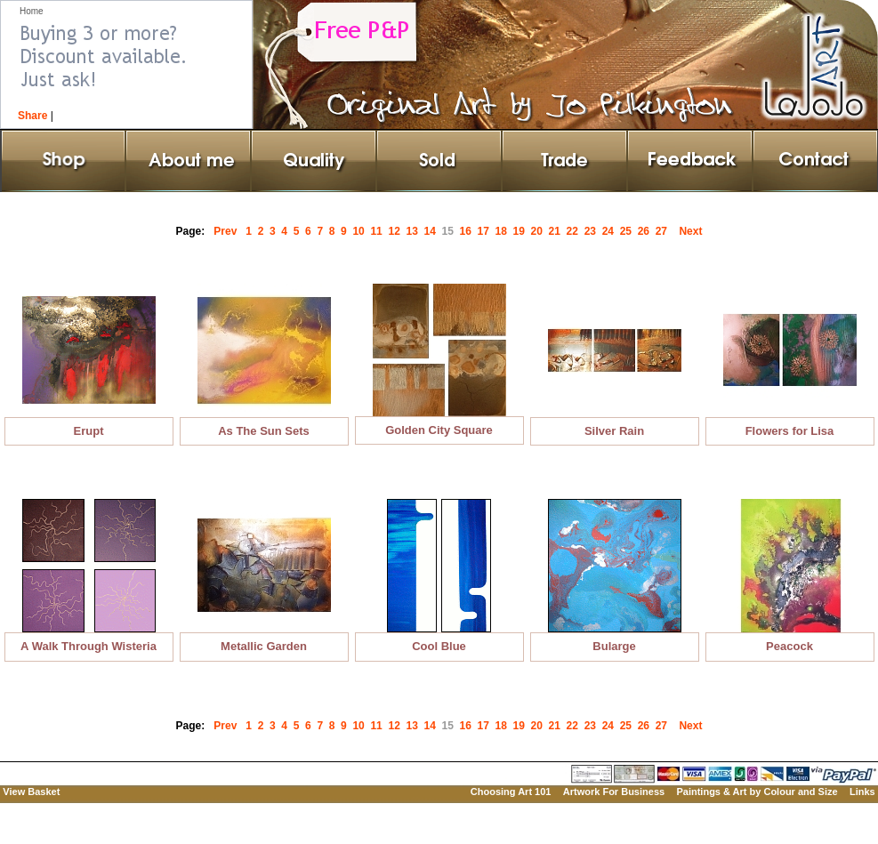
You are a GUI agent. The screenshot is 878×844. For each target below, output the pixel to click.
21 (558, 231)
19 (522, 231)
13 (414, 231)
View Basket (31, 791)
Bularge (613, 646)
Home (32, 11)
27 (664, 231)
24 (611, 231)
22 (575, 231)
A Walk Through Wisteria (88, 646)
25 (629, 231)
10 (361, 231)
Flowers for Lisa (789, 431)
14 (432, 231)
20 (540, 231)
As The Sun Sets (264, 431)
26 (647, 231)
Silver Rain (614, 431)
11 (379, 231)
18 (504, 231)
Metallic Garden (264, 646)
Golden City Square (439, 430)
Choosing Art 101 (511, 791)
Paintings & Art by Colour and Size (756, 791)
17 (486, 231)
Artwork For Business (614, 791)
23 (593, 231)
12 (397, 231)
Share (32, 115)
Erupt (89, 431)
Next (690, 231)
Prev (225, 231)
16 (469, 231)
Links (862, 791)
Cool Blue (439, 646)
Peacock (789, 646)
